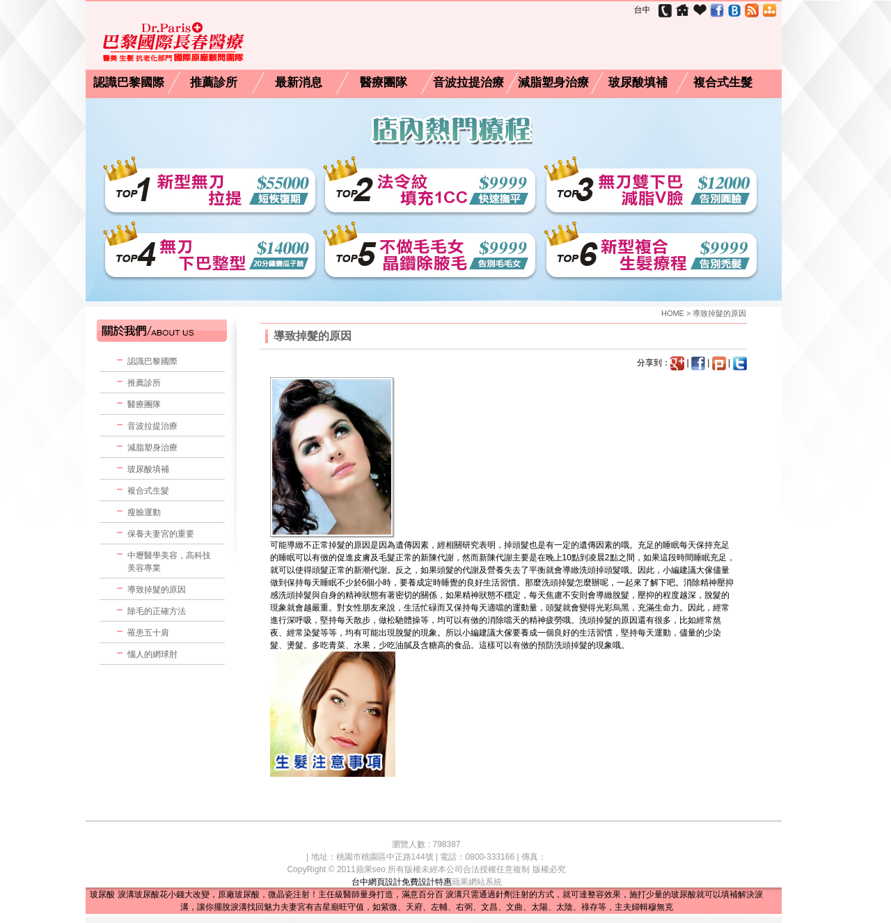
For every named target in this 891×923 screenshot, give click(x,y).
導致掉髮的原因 (156, 589)
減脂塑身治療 (553, 83)
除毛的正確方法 (156, 611)
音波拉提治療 (468, 83)
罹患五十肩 (148, 633)
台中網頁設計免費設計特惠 (402, 882)
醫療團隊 (383, 83)
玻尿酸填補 (638, 83)
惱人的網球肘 (152, 654)
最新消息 (298, 83)
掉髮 (337, 545)
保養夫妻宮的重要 (160, 534)
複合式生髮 (722, 83)
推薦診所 (213, 83)
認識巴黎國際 (128, 83)
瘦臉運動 (144, 512)
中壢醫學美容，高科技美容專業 (169, 562)
